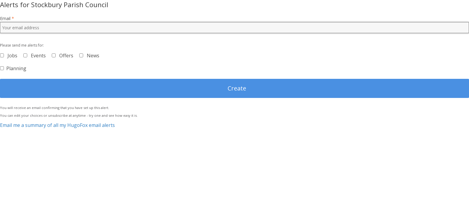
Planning (16, 68)
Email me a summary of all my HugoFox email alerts (57, 125)
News (93, 55)
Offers (66, 55)
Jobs (12, 55)
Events (38, 55)
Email (7, 18)
